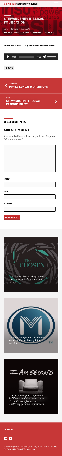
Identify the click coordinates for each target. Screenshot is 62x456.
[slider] (26, 57)
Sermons (14, 29)
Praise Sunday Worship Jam (28, 87)
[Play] (8, 56)
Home (6, 29)
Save (9, 68)
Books (27, 33)
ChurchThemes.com (26, 449)
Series (17, 33)
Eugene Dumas (32, 45)
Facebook (8, 429)
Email (7, 191)
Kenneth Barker (47, 45)
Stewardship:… (27, 29)
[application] (31, 56)
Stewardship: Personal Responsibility (23, 102)
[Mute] (44, 56)
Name (7, 179)
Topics (8, 33)
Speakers (38, 33)
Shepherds (20, 3)
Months (49, 33)
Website (8, 203)
